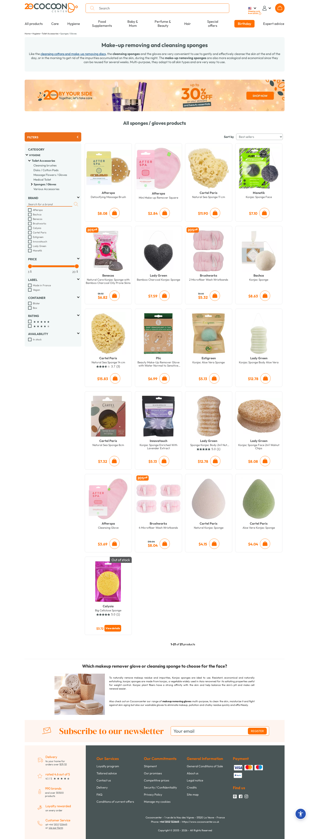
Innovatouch (40, 241)
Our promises (153, 773)
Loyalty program (107, 766)
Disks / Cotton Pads (46, 170)
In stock (37, 339)
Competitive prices (156, 780)
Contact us (103, 780)
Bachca (37, 214)
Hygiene (34, 155)
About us (192, 773)
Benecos (37, 219)
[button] (300, 814)
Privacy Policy (153, 794)
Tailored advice (106, 773)
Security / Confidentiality (160, 787)
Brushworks (39, 223)
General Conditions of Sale (205, 766)
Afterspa (38, 210)
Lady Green (39, 246)
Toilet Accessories (43, 160)
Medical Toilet (42, 179)
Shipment (150, 766)
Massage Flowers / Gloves (50, 175)
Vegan (36, 289)
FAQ (99, 794)
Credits (192, 787)
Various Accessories (46, 189)
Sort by (229, 137)
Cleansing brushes (45, 165)
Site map (193, 794)
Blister (36, 303)
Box (35, 307)
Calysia (37, 228)
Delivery (102, 787)
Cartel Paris (39, 232)
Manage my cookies (157, 802)
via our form (56, 827)
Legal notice (195, 780)
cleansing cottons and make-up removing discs (73, 54)
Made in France (42, 285)
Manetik (37, 250)
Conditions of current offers (115, 802)
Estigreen (38, 237)
